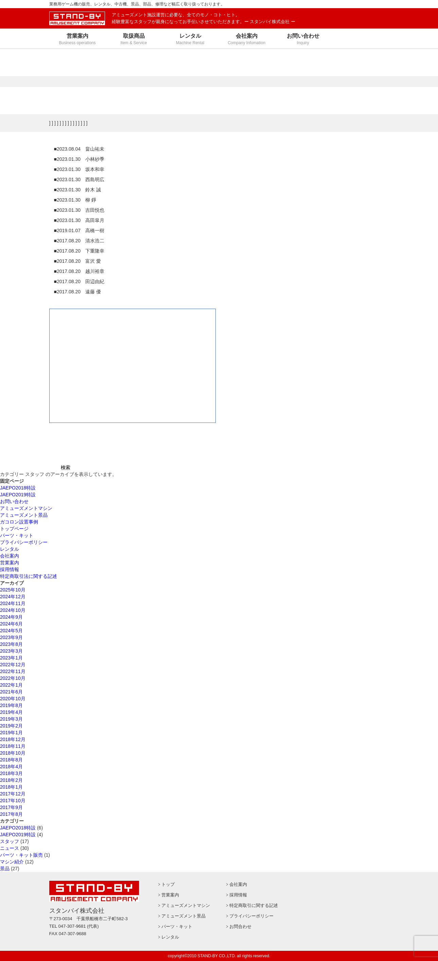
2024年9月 (11, 617)
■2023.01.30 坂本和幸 (79, 169)
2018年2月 (11, 780)
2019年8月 (11, 705)
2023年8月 (11, 644)
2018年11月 (12, 746)
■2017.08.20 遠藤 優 (77, 291)
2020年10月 (12, 698)
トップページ (14, 528)
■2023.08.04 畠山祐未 (79, 149)
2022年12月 (12, 664)
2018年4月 (11, 766)
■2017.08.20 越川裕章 (79, 271)
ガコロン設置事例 (19, 522)
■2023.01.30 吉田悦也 (79, 210)
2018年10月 (12, 753)
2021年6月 (11, 691)
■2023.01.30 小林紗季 (79, 159)
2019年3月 (11, 719)
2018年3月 (11, 773)
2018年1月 (11, 787)
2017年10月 (12, 800)
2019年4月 (11, 712)
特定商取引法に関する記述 (28, 576)
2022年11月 (12, 671)
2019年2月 (11, 725)
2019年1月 (11, 732)
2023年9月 (11, 637)
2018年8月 (11, 759)
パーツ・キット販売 (21, 855)
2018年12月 (12, 739)
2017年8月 (11, 814)
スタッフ (9, 841)
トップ (168, 884)
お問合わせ (240, 926)
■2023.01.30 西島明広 (79, 179)
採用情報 (9, 569)
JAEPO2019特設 (18, 494)
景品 (5, 868)
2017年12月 (12, 793)
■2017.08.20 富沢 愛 (77, 261)
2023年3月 (11, 651)
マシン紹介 (12, 861)
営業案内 (9, 562)
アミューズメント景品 (24, 515)
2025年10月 (12, 590)
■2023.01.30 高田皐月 (79, 220)
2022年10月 (12, 678)
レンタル (9, 549)
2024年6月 (11, 624)
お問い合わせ (14, 501)
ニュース (9, 848)
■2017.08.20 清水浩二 (79, 240)
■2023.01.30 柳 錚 (75, 200)
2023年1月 (11, 657)
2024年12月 (12, 596)
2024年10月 (12, 610)
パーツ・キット (16, 535)
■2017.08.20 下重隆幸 (79, 251)
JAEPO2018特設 (18, 488)
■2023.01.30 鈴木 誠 (77, 189)
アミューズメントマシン (26, 508)
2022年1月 (11, 685)
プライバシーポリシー (24, 542)
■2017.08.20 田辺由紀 (79, 281)
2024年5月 (11, 630)
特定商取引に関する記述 (253, 905)
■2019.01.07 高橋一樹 (79, 230)
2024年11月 (12, 603)
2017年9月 (11, 807)
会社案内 (9, 556)
